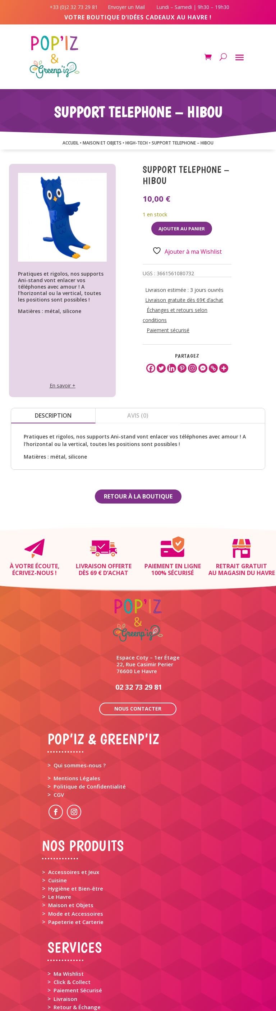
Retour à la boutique (138, 496)
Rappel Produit (73, 963)
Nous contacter (137, 656)
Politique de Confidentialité (90, 734)
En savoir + (62, 385)
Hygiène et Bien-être (75, 836)
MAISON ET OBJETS (102, 143)
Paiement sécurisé (168, 330)
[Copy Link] (213, 368)
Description (53, 415)
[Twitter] (161, 368)
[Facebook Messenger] (202, 368)
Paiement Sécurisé (78, 938)
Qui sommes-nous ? (80, 713)
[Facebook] (150, 368)
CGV (59, 742)
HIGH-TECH (136, 143)
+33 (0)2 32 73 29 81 (75, 7)
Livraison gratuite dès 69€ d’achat (184, 300)
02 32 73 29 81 (138, 635)
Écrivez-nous (33, 573)
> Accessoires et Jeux (70, 820)
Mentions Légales (77, 726)
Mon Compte (70, 984)
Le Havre (59, 845)
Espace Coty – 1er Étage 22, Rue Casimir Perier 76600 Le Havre (148, 612)
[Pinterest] (182, 368)
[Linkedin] (171, 368)
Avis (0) (137, 415)
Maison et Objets (70, 853)
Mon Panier (68, 976)
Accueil (71, 143)
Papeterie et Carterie (76, 870)
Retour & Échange (77, 955)
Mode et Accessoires (75, 861)
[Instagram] (192, 368)
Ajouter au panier (181, 228)
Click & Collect (72, 930)
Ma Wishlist (69, 921)
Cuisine (57, 828)
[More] (223, 368)
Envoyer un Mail (125, 7)
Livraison (65, 947)
